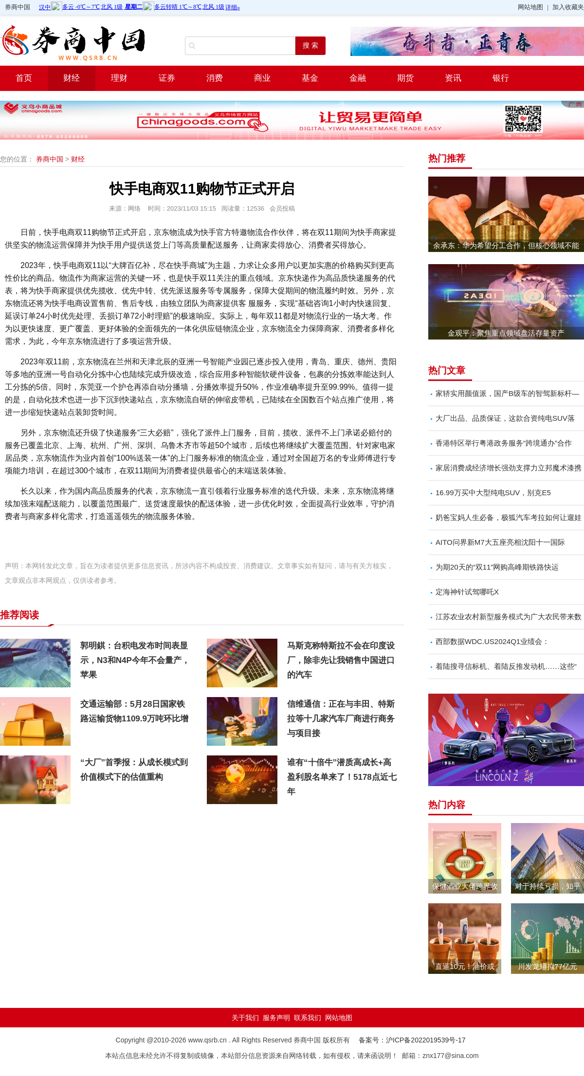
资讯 (453, 78)
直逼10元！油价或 (464, 966)
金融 (357, 78)
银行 (501, 78)
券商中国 (17, 7)
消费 (214, 78)
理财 (119, 78)
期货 (405, 78)
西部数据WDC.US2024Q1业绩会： (492, 641)
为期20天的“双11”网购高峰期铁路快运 (497, 567)
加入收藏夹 (568, 7)
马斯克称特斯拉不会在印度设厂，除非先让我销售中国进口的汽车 (341, 660)
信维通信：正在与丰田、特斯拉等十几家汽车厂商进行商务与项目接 (341, 718)
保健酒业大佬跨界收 (465, 886)
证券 (167, 78)
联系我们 (307, 1018)
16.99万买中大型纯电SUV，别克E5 (493, 492)
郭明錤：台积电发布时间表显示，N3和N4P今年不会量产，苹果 (135, 660)
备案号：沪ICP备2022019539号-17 (412, 1040)
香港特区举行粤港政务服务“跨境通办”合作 (504, 443)
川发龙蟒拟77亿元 (547, 966)
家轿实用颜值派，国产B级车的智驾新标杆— (507, 393)
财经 (71, 78)
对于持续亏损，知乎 (548, 886)
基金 (310, 78)
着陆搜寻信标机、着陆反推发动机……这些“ (506, 666)
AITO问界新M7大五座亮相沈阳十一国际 (500, 542)
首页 (24, 78)
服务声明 (276, 1018)
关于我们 (245, 1018)
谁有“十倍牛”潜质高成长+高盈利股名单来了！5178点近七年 (342, 777)
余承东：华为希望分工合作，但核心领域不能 (506, 245)
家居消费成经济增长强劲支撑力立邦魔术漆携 (509, 468)
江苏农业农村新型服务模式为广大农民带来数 (509, 616)
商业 (262, 78)
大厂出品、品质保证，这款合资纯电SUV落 (505, 418)
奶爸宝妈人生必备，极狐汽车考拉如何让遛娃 (509, 517)
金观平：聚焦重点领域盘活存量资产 (506, 333)
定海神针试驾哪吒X (467, 592)
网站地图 (530, 7)
